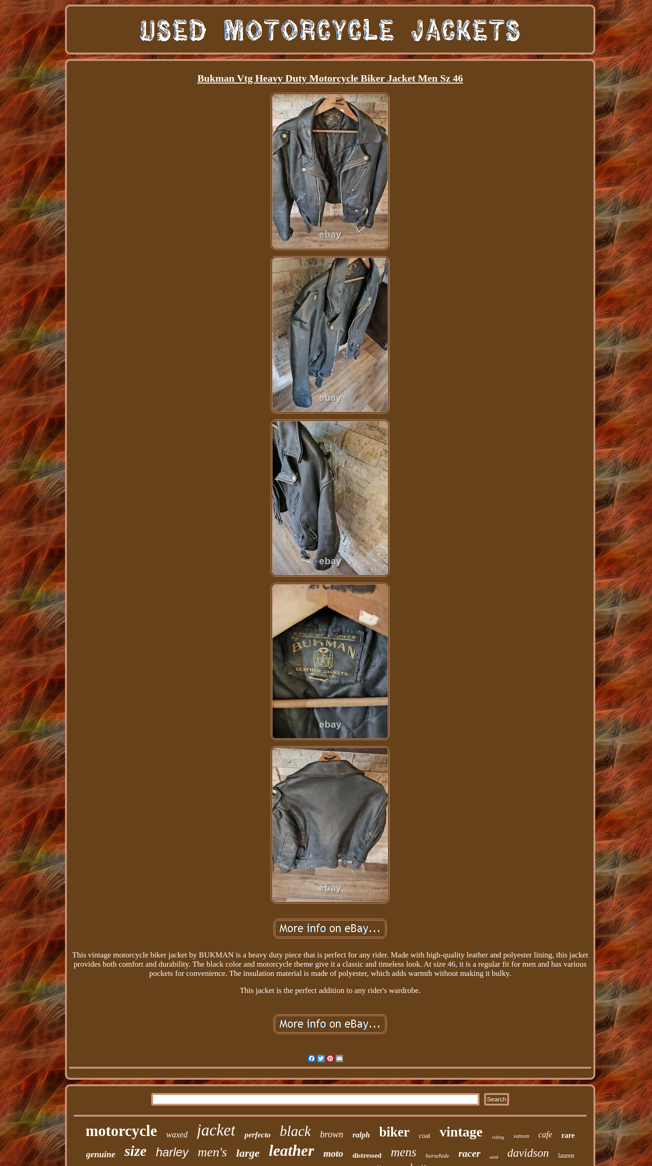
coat (424, 1135)
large (248, 1153)
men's (212, 1152)
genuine (100, 1154)
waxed (177, 1134)
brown (331, 1134)
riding (498, 1137)
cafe (545, 1134)
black (295, 1131)
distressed (366, 1155)
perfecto (257, 1134)
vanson (521, 1136)
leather (291, 1150)
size (135, 1150)
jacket (216, 1130)
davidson (528, 1153)
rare (568, 1135)
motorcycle (121, 1131)
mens (403, 1152)
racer (469, 1153)
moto (333, 1153)
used (494, 1157)
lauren (566, 1155)
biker (394, 1131)
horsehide (437, 1155)
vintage (460, 1131)
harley (172, 1152)
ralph (361, 1134)
